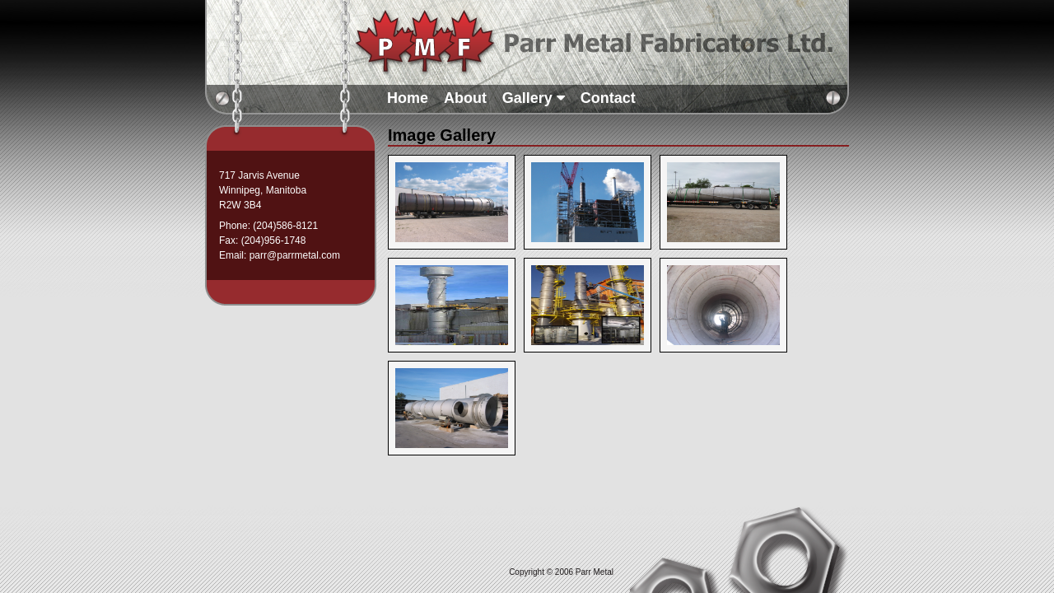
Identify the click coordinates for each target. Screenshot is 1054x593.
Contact (608, 98)
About (465, 98)
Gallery (533, 98)
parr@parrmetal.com (295, 255)
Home (407, 98)
